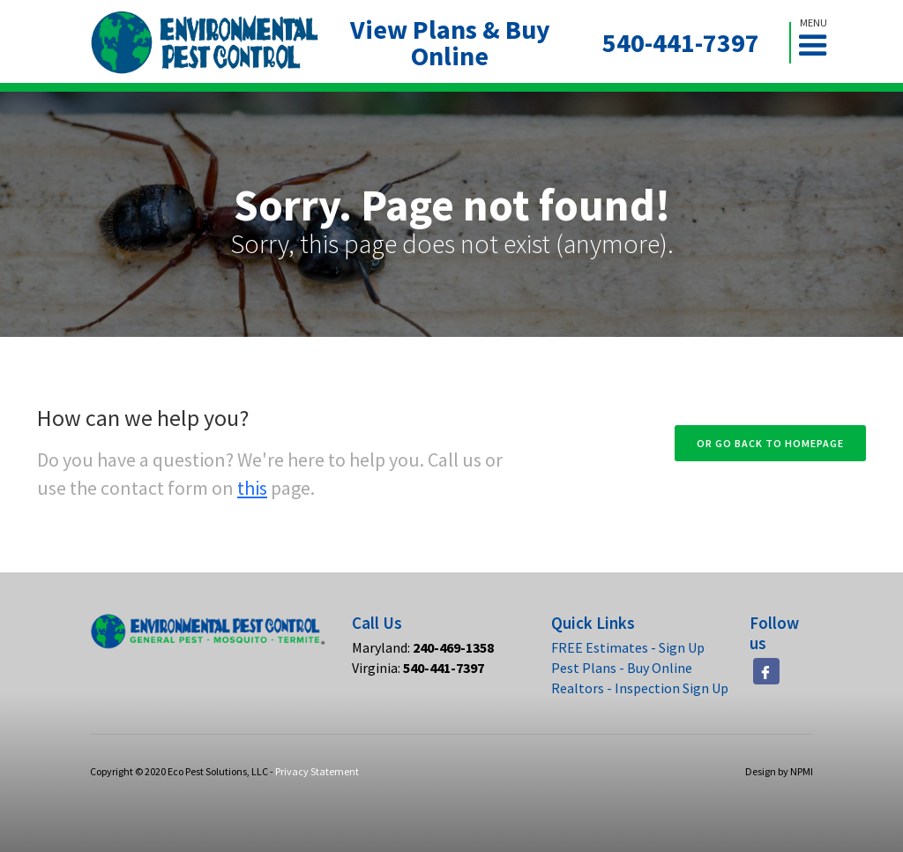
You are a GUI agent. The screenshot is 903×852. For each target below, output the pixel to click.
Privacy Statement (317, 771)
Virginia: (418, 667)
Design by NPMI (779, 771)
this (252, 487)
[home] (204, 43)
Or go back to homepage (770, 443)
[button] (820, 42)
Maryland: (423, 647)
